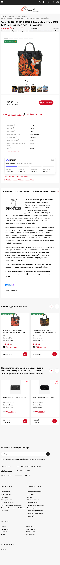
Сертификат (30, 532)
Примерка (4, 497)
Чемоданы (4, 529)
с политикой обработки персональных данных (29, 459)
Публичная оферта (7, 502)
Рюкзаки (4, 532)
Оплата (29, 497)
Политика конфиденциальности (12, 505)
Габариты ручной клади (35, 505)
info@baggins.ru (6, 471)
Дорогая (13, 290)
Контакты (4, 510)
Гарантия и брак (32, 502)
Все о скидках (6, 494)
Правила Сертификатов (35, 510)
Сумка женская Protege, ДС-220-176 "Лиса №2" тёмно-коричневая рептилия (14, 332)
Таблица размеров (33, 508)
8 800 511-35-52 (6, 467)
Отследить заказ (7, 500)
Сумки (11, 16)
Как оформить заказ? (34, 491)
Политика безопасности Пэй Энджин (14, 508)
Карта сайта (31, 516)
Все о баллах (5, 491)
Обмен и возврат (33, 500)
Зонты (3, 534)
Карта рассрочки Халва (35, 513)
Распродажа (30, 534)
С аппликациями (22, 16)
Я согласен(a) (23, 459)
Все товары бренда (16, 176)
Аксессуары (30, 529)
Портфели (29, 526)
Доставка (30, 494)
